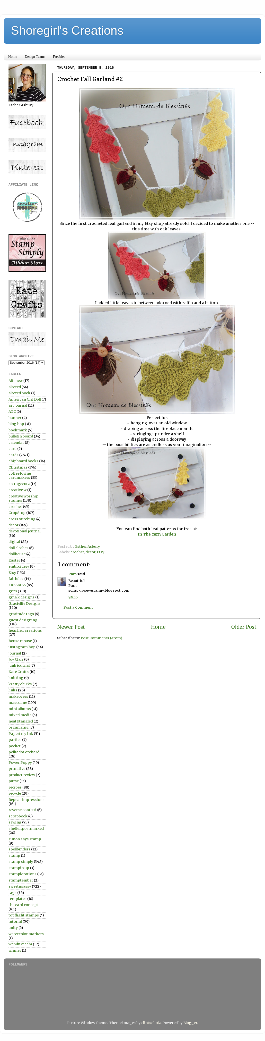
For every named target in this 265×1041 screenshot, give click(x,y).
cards (13, 455)
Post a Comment (78, 607)
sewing (15, 822)
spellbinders (19, 849)
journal (15, 653)
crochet (77, 552)
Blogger (190, 1023)
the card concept (23, 905)
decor (90, 552)
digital (14, 541)
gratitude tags (21, 614)
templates (17, 899)
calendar (16, 442)
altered (15, 387)
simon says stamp (25, 839)
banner (15, 418)
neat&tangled (21, 721)
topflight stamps (24, 915)
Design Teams (35, 57)
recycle (15, 793)
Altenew (16, 380)
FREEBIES (17, 585)
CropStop (17, 513)
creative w (17, 490)
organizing (19, 727)
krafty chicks (20, 684)
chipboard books (23, 461)
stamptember (21, 880)
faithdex (16, 579)
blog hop (16, 424)
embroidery (19, 566)
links (13, 690)
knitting (16, 678)
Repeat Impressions (26, 800)
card (13, 448)
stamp (14, 855)
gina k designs (22, 597)
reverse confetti (22, 810)
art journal (18, 405)
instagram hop (22, 647)
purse (14, 781)
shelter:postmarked (26, 828)
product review (22, 775)
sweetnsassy (20, 886)
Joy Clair (16, 659)
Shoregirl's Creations (67, 30)
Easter (14, 560)
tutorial (15, 921)
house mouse (20, 641)
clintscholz (151, 1023)
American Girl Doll (25, 399)
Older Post (243, 627)
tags (13, 892)
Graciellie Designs (25, 603)
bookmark (18, 430)
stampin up (19, 868)
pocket (15, 746)
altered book (19, 393)
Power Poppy (20, 762)
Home (12, 57)
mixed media (20, 715)
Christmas (18, 467)
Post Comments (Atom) (101, 638)
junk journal (19, 665)
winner (15, 950)
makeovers (18, 696)
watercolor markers (26, 934)
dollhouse (17, 554)
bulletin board (21, 436)
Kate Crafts (19, 672)
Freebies (59, 57)
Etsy (100, 552)
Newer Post (71, 627)
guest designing (23, 620)
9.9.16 (73, 597)
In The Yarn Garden (157, 534)
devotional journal (25, 531)
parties (15, 740)
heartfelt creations (25, 630)
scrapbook (18, 816)
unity (13, 927)
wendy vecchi (20, 944)
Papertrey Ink (21, 733)
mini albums (20, 709)
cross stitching (22, 519)
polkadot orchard (24, 752)
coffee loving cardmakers (20, 475)
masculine (18, 702)
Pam (72, 574)
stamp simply (21, 861)
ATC (12, 411)
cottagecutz (19, 484)
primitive (17, 768)
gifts (13, 591)
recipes (15, 787)
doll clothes (18, 548)
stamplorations (22, 874)
